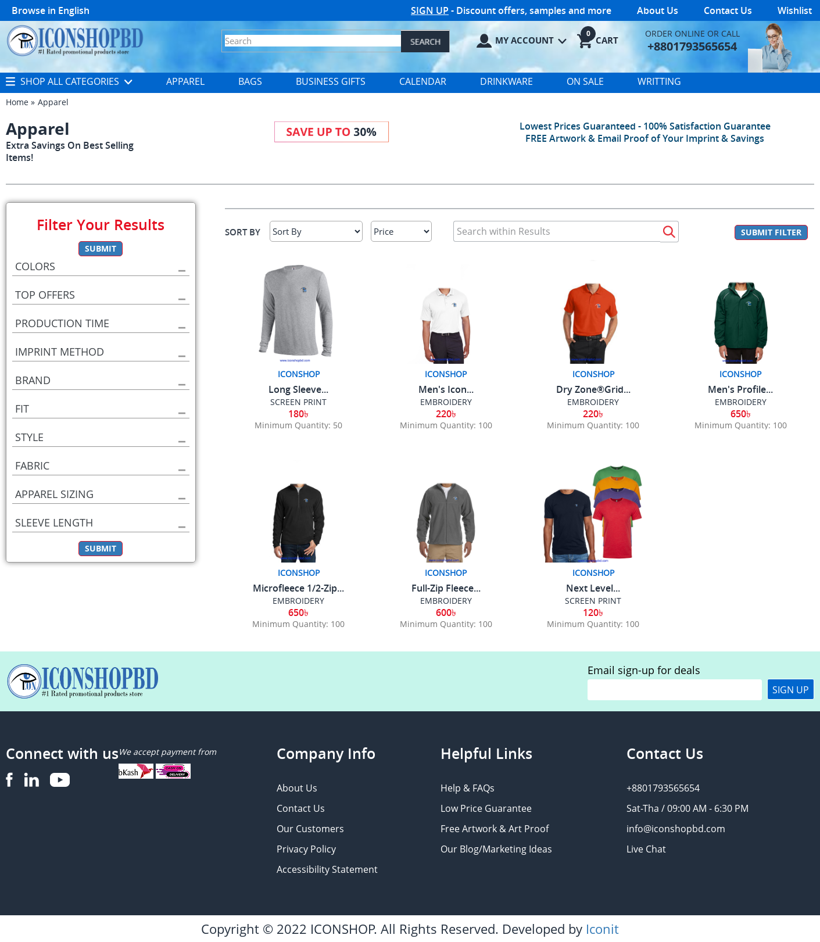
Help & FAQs (468, 788)
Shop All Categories (69, 81)
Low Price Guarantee (486, 808)
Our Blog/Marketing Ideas (496, 849)
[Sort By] (316, 231)
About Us (657, 10)
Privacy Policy (306, 849)
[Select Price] (401, 231)
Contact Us (728, 10)
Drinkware (506, 81)
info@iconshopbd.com (675, 828)
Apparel (185, 81)
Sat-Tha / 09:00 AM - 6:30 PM (687, 808)
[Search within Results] (557, 231)
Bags (250, 81)
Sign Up (790, 689)
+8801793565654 (663, 788)
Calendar (422, 81)
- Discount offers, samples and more (511, 10)
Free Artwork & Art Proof (495, 828)
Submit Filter (771, 232)
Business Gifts (331, 81)
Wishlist (795, 10)
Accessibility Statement (327, 869)
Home (17, 102)
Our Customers (310, 828)
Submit (100, 248)
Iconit (602, 928)
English (73, 10)
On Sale (585, 81)
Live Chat (646, 849)
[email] (675, 689)
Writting (659, 81)
